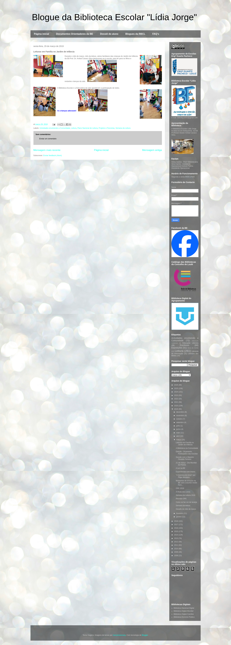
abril (178, 436)
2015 (176, 531)
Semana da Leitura (123, 128)
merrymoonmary (119, 635)
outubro (179, 419)
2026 (176, 385)
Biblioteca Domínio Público (184, 617)
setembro (180, 422)
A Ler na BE (180, 468)
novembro (180, 416)
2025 (176, 388)
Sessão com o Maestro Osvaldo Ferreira (185, 458)
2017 (176, 525)
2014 (176, 535)
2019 (176, 409)
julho (178, 426)
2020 (176, 406)
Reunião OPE (181, 499)
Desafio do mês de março (186, 509)
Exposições (176, 348)
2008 (176, 556)
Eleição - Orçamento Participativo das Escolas (187, 453)
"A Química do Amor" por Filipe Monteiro (185, 476)
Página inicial (41, 34)
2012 (176, 542)
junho (178, 429)
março (179, 440)
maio (178, 433)
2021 (176, 402)
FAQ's (155, 34)
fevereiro (180, 513)
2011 (176, 545)
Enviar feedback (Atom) (52, 155)
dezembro (180, 412)
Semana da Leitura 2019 (185, 495)
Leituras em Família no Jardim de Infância (185, 444)
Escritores (184, 345)
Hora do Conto (193, 348)
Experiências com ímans (185, 472)
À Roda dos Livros (183, 492)
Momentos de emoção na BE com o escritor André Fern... (186, 483)
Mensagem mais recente (47, 150)
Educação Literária (190, 343)
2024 (176, 392)
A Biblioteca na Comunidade (187, 448)
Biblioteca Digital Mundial (183, 611)
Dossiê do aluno (109, 34)
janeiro (179, 517)
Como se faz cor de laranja (186, 502)
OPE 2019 (180, 488)
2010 (176, 549)
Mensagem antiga (152, 150)
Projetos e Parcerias (107, 128)
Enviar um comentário (48, 139)
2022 (176, 399)
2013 (176, 538)
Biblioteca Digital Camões (184, 614)
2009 (176, 552)
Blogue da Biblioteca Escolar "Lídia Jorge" (114, 17)
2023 (176, 395)
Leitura (73, 128)
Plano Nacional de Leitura (87, 128)
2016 (176, 528)
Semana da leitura (183, 506)
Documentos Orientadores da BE (74, 34)
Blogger (145, 635)
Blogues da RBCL (135, 34)
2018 (176, 521)
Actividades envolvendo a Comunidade (54, 128)
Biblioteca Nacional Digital (184, 608)
